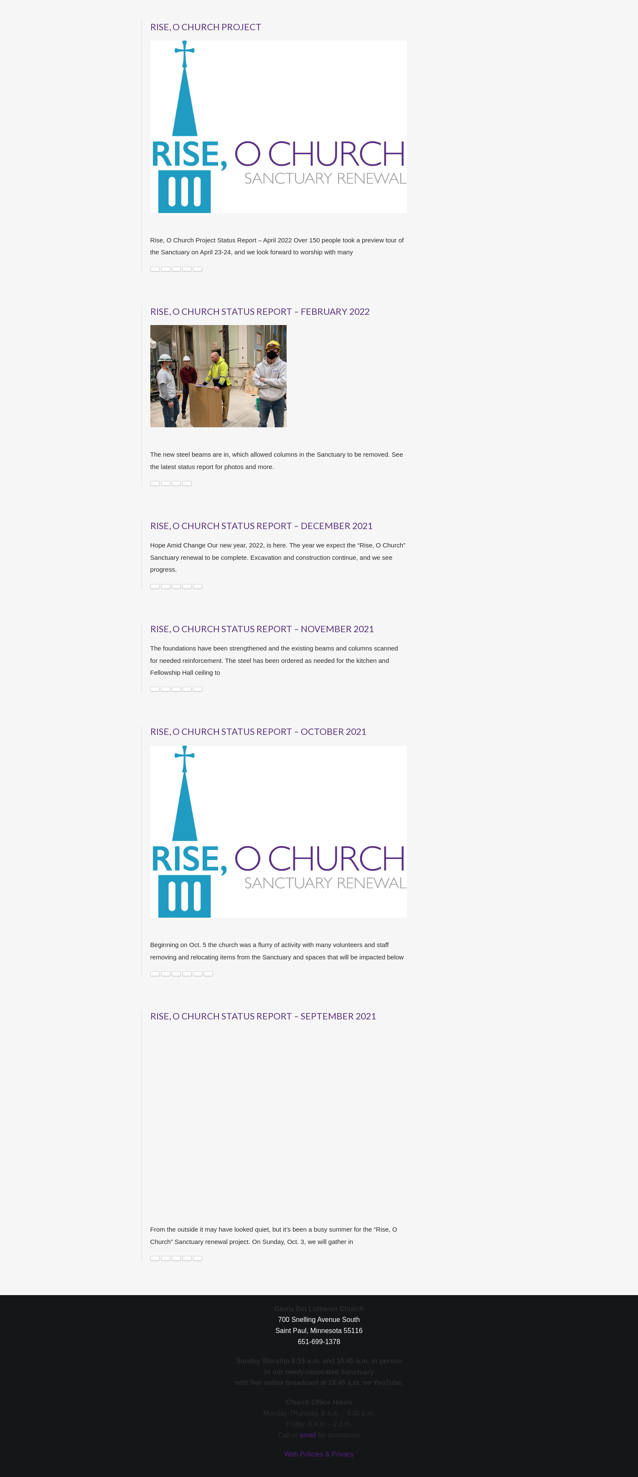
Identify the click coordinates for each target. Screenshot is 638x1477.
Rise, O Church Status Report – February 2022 (260, 311)
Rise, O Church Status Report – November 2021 (262, 628)
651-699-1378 (319, 1341)
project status (176, 269)
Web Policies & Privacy (319, 1454)
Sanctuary (197, 269)
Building (155, 586)
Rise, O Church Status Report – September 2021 (263, 1016)
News (165, 269)
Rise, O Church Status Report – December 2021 (261, 525)
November (176, 689)
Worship (197, 1258)
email (308, 1435)
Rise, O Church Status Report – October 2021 (258, 731)
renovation (187, 973)
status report (208, 973)
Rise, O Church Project (206, 26)
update (197, 689)
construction (155, 269)
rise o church (187, 269)
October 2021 (176, 973)
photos (187, 586)
